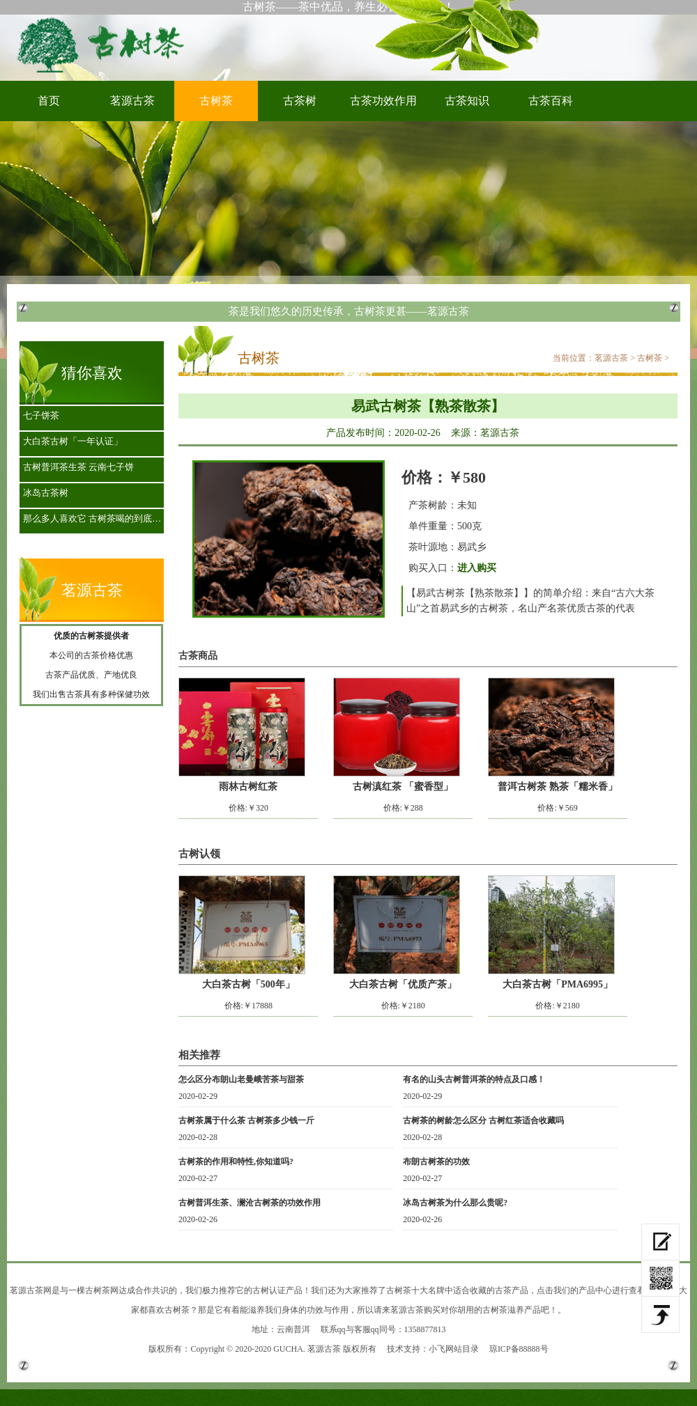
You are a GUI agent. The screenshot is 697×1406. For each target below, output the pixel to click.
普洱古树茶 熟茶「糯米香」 (558, 786)
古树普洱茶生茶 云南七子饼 (78, 467)
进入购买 (476, 568)
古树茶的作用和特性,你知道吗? (235, 1161)
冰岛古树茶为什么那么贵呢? (455, 1203)
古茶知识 (467, 101)
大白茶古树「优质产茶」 (403, 984)
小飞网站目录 (454, 1349)
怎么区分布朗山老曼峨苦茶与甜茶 (241, 1079)
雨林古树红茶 (248, 786)
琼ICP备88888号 (519, 1349)
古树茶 (104, 43)
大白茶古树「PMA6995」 (558, 984)
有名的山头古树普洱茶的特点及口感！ (474, 1079)
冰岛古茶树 (45, 492)
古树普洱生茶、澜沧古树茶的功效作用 (249, 1203)
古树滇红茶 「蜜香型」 (403, 786)
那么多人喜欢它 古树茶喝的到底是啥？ (95, 518)
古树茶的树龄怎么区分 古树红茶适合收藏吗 (483, 1120)
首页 (49, 101)
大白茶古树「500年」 (248, 984)
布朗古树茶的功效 (436, 1161)
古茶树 (299, 101)
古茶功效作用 (383, 101)
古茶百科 (550, 101)
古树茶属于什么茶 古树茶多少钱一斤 (246, 1120)
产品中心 (595, 1290)
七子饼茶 (41, 415)
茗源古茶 (132, 101)
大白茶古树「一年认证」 (73, 441)
